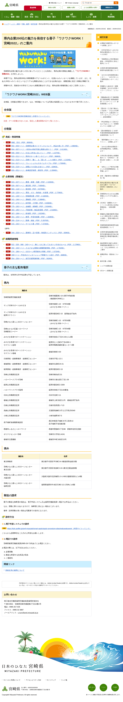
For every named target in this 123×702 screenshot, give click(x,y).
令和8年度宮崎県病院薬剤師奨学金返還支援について (109, 69)
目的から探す (52, 7)
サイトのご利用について (11, 680)
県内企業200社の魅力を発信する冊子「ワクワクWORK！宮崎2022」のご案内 (109, 186)
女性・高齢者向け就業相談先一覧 (109, 177)
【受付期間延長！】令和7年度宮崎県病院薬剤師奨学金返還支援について (109, 133)
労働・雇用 (25, 24)
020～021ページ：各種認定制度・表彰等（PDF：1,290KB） (34, 170)
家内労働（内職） (106, 261)
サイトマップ (51, 680)
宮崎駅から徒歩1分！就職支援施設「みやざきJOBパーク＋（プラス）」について (109, 89)
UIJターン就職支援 (106, 270)
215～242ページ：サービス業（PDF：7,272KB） (30, 224)
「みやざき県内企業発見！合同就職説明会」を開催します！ (109, 149)
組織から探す (71, 7)
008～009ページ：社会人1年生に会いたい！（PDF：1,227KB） (36, 153)
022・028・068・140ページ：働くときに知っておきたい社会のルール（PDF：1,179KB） (46, 245)
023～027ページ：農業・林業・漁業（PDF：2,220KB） (33, 182)
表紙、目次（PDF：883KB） (22, 142)
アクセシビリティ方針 (33, 680)
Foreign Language (72, 3)
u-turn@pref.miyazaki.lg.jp (28, 613)
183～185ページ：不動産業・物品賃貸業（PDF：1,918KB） (34, 210)
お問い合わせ (93, 688)
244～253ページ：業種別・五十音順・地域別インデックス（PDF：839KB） (41, 233)
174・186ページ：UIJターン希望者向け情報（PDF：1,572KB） (36, 252)
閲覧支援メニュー (56, 3)
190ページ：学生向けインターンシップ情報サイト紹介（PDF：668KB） (39, 255)
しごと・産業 (15, 24)
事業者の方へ (110, 7)
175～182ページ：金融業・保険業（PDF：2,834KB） (32, 206)
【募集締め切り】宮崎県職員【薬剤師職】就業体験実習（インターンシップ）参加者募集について (109, 100)
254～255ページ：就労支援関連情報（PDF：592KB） (32, 259)
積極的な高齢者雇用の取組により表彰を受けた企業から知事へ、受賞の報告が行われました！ (109, 217)
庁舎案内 (116, 688)
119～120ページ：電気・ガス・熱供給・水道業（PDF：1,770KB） (37, 193)
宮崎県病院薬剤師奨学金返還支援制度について (109, 226)
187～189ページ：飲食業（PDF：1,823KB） (28, 213)
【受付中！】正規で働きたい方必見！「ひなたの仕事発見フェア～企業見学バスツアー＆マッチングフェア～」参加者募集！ (109, 113)
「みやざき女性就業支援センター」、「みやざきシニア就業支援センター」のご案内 (109, 78)
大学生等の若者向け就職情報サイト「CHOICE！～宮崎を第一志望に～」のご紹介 (109, 159)
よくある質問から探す (90, 7)
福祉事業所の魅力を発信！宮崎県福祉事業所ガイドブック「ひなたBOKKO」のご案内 (109, 246)
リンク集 (64, 680)
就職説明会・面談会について (109, 255)
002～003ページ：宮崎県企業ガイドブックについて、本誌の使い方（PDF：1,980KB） (45, 146)
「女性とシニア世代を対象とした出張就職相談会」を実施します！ (109, 169)
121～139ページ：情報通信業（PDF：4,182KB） (30, 196)
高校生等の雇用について (14, 570)
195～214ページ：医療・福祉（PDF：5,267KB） (30, 220)
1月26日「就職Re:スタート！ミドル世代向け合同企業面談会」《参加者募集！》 (109, 206)
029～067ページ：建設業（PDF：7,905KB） (28, 186)
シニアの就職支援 (106, 266)
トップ (6, 24)
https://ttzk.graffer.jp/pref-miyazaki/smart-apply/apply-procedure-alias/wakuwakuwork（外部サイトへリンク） (49, 529)
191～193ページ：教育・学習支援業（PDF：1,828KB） (33, 217)
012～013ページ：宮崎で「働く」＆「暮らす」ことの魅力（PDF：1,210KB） (41, 160)
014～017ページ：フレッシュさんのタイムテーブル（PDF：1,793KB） (39, 163)
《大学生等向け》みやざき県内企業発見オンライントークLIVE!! (109, 52)
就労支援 (34, 24)
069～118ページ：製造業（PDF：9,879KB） (28, 189)
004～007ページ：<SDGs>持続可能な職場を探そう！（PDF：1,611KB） (39, 149)
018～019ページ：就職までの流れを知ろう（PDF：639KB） (35, 167)
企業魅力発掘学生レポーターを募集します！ (109, 44)
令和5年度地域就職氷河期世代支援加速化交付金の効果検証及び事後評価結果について (109, 235)
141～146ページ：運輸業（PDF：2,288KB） (28, 199)
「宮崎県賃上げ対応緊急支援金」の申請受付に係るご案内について (109, 61)
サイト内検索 (83, 3)
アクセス (104, 688)
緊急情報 (33, 7)
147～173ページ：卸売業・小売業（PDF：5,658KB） (32, 203)
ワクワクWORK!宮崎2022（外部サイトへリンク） (30, 116)
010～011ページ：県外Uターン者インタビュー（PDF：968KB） (36, 156)
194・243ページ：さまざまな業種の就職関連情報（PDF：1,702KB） (38, 248)
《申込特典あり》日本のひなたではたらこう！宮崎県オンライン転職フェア (109, 124)
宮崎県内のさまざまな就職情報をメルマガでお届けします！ (109, 196)
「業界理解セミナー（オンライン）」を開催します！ (109, 141)
